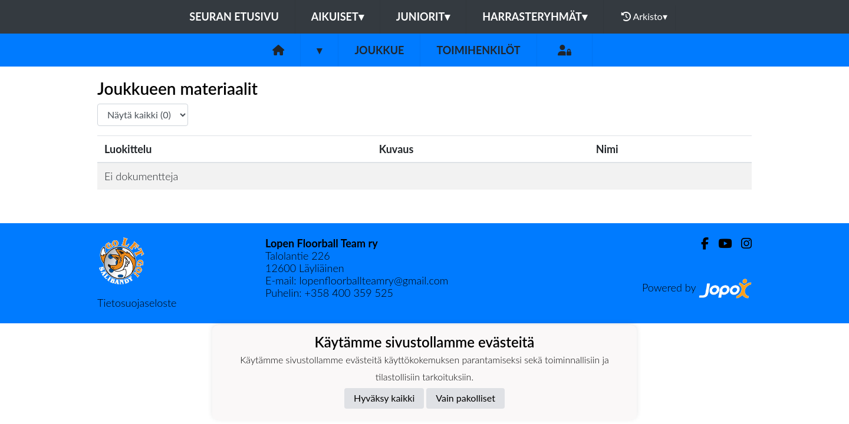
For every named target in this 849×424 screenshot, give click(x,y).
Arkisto (644, 16)
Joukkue (379, 50)
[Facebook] (700, 243)
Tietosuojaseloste (136, 302)
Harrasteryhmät (534, 16)
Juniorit (423, 16)
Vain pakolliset (465, 397)
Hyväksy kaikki (384, 397)
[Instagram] (742, 243)
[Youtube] (720, 243)
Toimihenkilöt (478, 50)
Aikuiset (337, 16)
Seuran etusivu (234, 16)
